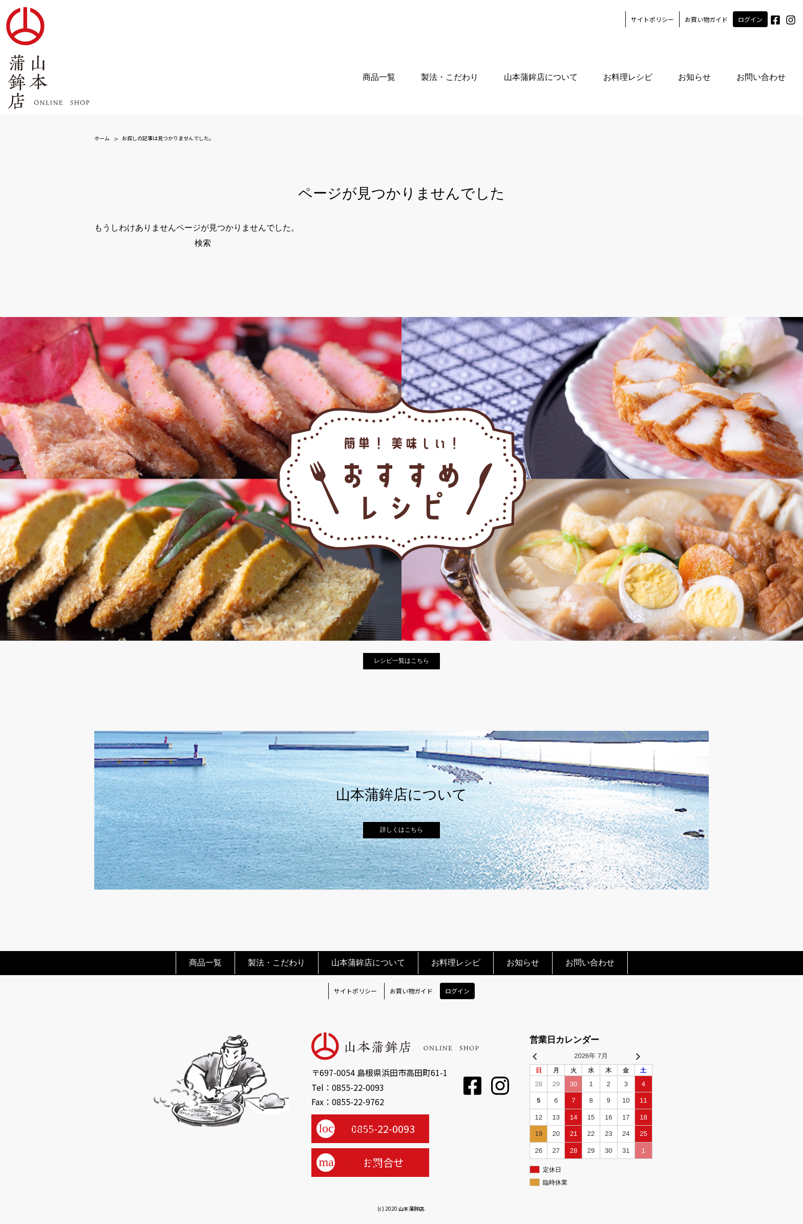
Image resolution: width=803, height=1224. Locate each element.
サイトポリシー (651, 19)
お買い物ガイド (705, 19)
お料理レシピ (627, 77)
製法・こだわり (449, 77)
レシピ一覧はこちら (401, 660)
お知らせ (694, 77)
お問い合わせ (760, 77)
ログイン (749, 19)
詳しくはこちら (401, 829)
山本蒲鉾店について (540, 77)
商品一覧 (378, 77)
